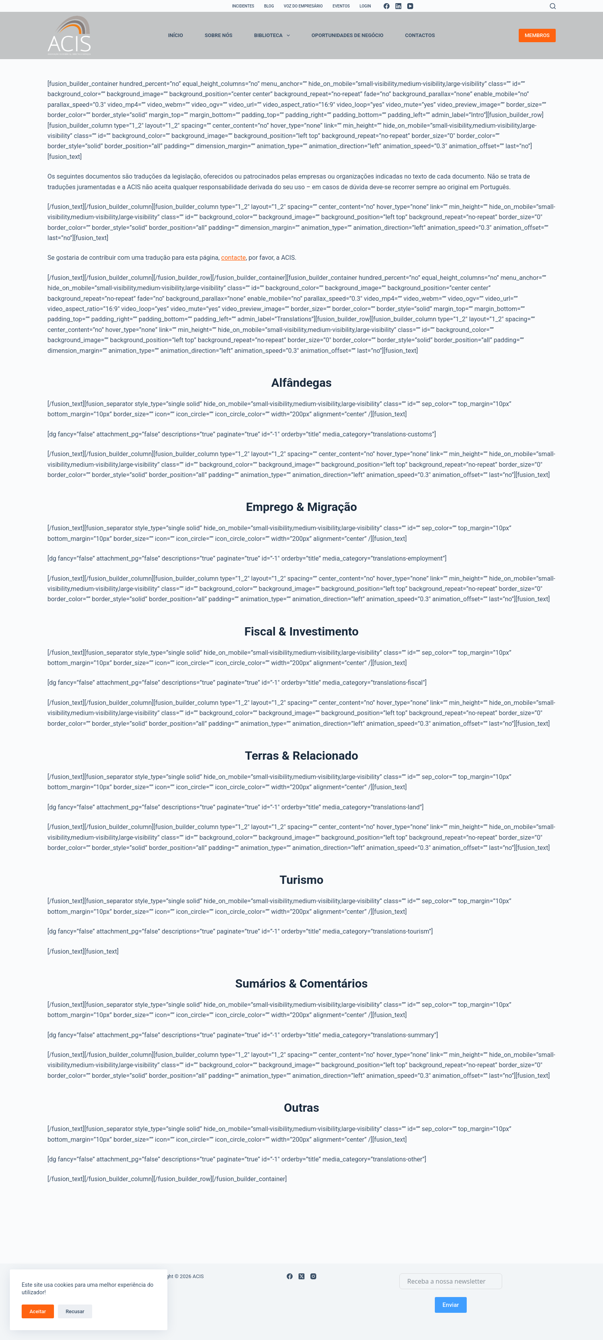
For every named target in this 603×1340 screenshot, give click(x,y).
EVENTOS (341, 6)
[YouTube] (410, 6)
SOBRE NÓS (218, 35)
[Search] (553, 6)
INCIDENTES (243, 6)
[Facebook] (387, 6)
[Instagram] (313, 1276)
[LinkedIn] (398, 6)
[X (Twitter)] (301, 1276)
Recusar (75, 1311)
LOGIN (365, 6)
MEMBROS (537, 35)
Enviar (451, 1304)
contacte (233, 257)
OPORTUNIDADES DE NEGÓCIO (347, 35)
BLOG (269, 6)
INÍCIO (175, 35)
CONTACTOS (420, 35)
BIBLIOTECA (273, 35)
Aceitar (38, 1311)
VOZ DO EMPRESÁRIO (303, 6)
